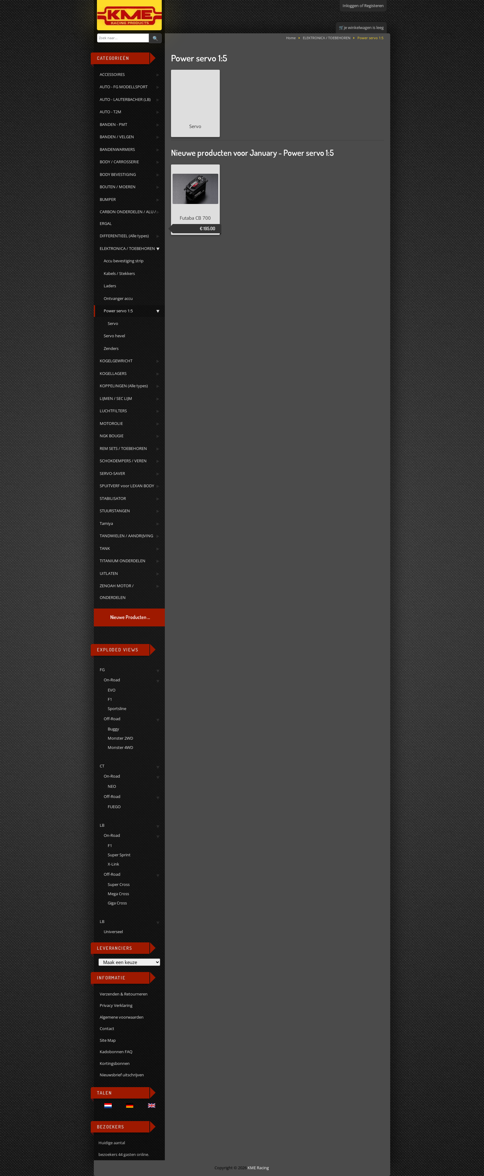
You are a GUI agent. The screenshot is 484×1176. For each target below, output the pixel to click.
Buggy (113, 729)
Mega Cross (118, 893)
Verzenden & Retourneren (124, 994)
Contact (107, 1028)
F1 (110, 699)
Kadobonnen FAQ (116, 1051)
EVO (111, 690)
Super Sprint (119, 855)
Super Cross (119, 884)
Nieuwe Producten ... (130, 617)
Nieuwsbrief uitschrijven (122, 1075)
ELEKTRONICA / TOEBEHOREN (326, 37)
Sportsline (117, 708)
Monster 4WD (120, 747)
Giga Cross (117, 903)
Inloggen (351, 5)
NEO (112, 786)
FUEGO (114, 806)
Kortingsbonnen (115, 1063)
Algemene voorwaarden (122, 1017)
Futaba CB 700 (195, 218)
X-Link (113, 864)
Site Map (108, 1040)
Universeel (113, 931)
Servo (195, 100)
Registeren (374, 5)
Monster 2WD (120, 738)
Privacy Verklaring (116, 1005)
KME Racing (258, 1167)
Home (291, 37)
